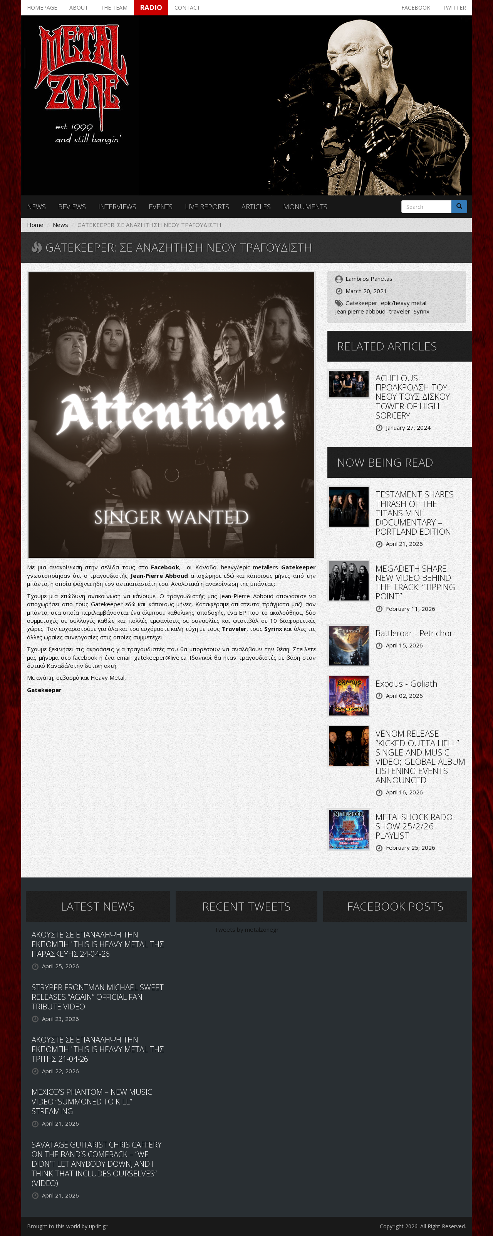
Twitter (454, 7)
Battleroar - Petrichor (414, 633)
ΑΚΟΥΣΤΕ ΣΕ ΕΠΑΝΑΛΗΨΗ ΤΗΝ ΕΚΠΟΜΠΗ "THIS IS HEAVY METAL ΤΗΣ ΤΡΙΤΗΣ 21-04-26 (98, 1049)
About (78, 7)
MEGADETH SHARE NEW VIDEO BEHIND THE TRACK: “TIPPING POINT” (415, 582)
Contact (187, 7)
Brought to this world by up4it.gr (67, 1226)
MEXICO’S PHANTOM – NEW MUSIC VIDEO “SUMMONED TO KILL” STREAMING (92, 1101)
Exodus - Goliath (407, 683)
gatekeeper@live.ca (160, 657)
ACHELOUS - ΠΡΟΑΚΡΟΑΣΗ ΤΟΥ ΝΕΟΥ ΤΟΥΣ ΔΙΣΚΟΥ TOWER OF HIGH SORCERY (413, 396)
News (36, 206)
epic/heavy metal (403, 303)
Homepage (42, 7)
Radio (151, 7)
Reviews (72, 206)
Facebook (415, 7)
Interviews (117, 206)
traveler (399, 311)
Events (161, 206)
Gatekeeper (361, 303)
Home (35, 225)
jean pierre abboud (360, 311)
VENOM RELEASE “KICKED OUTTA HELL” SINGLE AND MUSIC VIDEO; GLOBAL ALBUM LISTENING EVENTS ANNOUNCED (420, 756)
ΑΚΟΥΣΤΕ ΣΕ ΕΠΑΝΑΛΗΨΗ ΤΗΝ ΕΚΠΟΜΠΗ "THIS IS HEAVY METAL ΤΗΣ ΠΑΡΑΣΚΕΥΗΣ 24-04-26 (98, 944)
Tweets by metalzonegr (247, 929)
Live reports (207, 206)
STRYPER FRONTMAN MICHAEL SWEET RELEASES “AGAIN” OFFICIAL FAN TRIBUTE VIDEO (98, 997)
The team (114, 7)
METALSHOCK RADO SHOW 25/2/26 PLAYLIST (414, 826)
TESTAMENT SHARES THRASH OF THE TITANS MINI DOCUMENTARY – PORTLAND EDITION (415, 512)
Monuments (305, 206)
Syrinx (421, 311)
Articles (256, 206)
